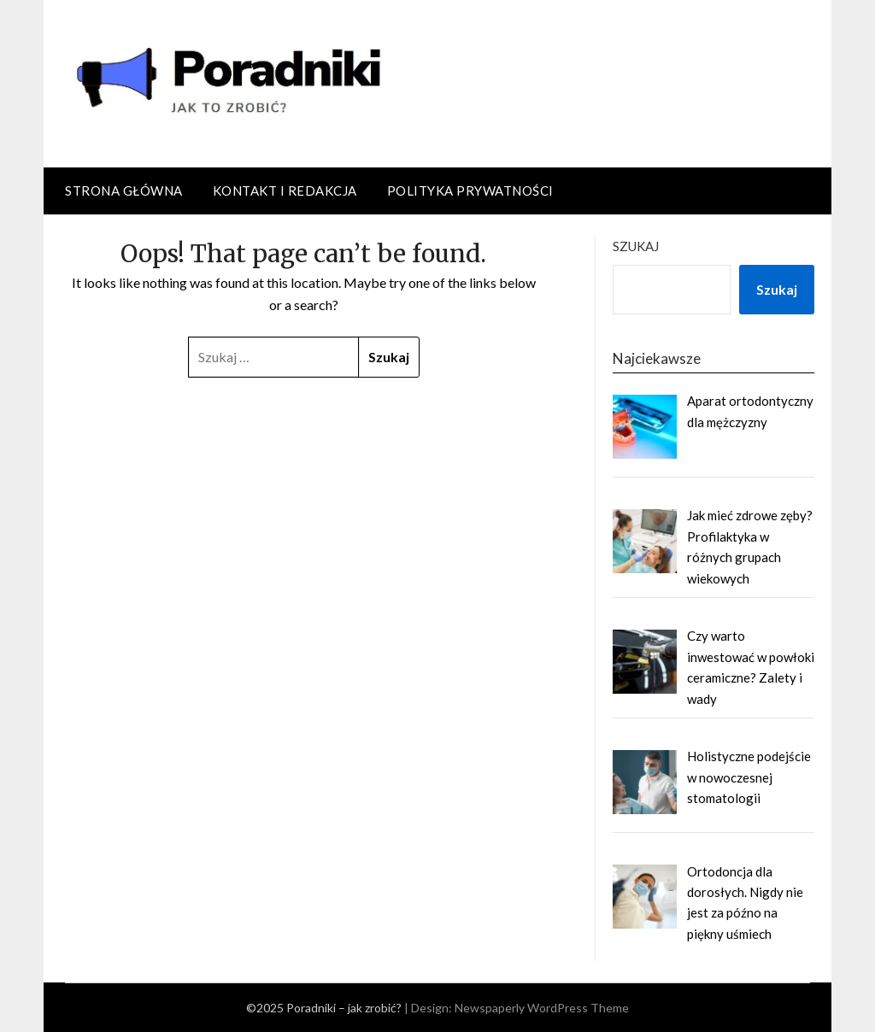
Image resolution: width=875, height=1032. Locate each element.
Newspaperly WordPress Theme (542, 1007)
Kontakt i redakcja (285, 190)
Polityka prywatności (470, 190)
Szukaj (636, 246)
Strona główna (124, 190)
